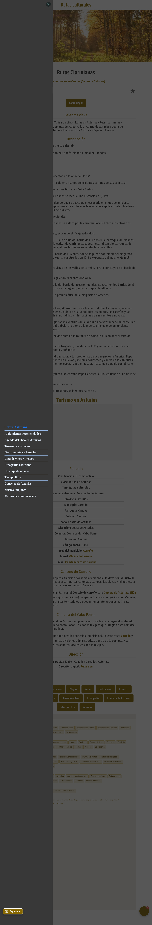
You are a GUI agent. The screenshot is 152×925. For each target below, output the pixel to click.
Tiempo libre (13, 477)
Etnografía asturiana (18, 464)
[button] (13, 911)
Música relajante (15, 490)
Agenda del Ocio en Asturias (23, 440)
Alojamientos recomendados (23, 433)
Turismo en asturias (17, 446)
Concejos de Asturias (18, 483)
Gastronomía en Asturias (21, 452)
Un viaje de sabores (17, 471)
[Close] (48, 4)
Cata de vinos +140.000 (19, 458)
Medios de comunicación (20, 496)
